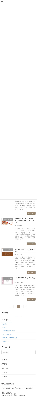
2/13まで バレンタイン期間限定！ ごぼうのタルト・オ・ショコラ (24, 220)
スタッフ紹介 (5, 368)
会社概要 (4, 360)
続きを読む (31, 213)
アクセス (4, 372)
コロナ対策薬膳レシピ (9, 331)
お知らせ (5, 324)
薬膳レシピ (6, 341)
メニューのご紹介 (7, 334)
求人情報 (4, 364)
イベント (5, 327)
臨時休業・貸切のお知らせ (10, 337)
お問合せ (4, 376)
